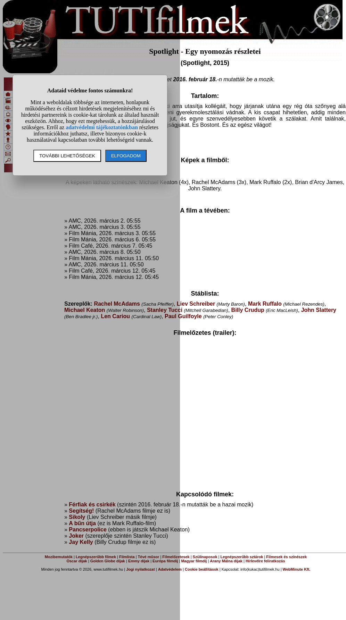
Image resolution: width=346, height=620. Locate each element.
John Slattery (318, 310)
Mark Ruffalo (265, 304)
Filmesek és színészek (286, 557)
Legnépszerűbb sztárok (242, 557)
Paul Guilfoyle (183, 316)
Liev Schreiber (196, 304)
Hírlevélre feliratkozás (265, 561)
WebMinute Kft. (297, 569)
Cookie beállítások (202, 569)
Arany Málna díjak (226, 561)
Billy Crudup (247, 310)
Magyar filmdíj (194, 561)
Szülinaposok (205, 557)
